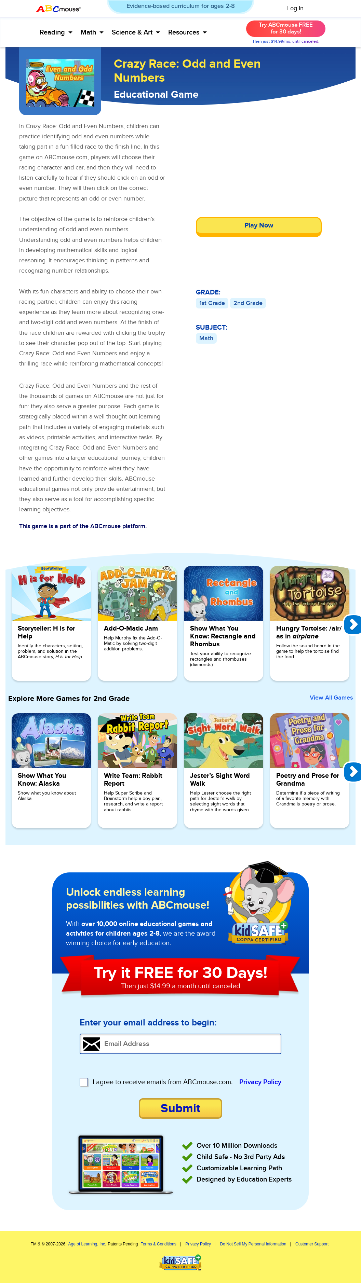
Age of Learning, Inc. (87, 1244)
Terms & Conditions (158, 1244)
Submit (180, 1108)
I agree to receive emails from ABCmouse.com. (163, 1082)
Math (92, 32)
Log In (295, 8)
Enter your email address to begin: (148, 1023)
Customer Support (312, 1244)
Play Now (258, 225)
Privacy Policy (260, 1082)
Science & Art (136, 32)
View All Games (331, 697)
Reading (56, 32)
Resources (187, 32)
